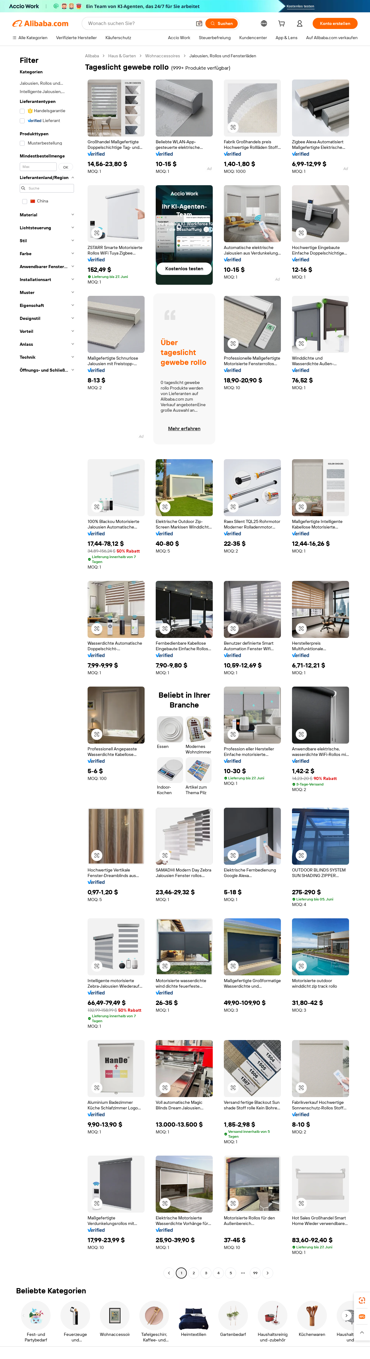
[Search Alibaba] (139, 23)
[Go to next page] (267, 1273)
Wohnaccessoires (162, 55)
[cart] (282, 24)
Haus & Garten (122, 55)
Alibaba (92, 55)
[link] (362, 1300)
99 (255, 1273)
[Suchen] (221, 23)
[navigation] (47, 665)
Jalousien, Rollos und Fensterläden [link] (222, 55)
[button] (199, 23)
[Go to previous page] (169, 1273)
